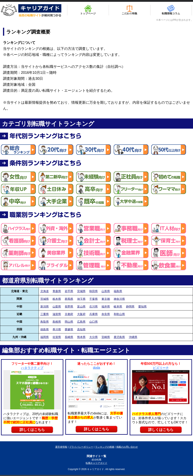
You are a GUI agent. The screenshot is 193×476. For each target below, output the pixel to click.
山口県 (93, 321)
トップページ (88, 10)
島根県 (57, 321)
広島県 (81, 321)
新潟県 (44, 306)
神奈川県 (119, 298)
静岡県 (130, 306)
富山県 (81, 306)
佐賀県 (57, 337)
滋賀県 (57, 314)
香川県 (57, 329)
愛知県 (142, 306)
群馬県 (69, 298)
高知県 (81, 329)
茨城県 (44, 298)
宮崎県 (105, 337)
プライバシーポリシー (81, 446)
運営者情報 (61, 446)
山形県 (105, 291)
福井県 (105, 306)
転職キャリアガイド (96, 463)
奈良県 (105, 314)
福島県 (118, 291)
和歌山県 (119, 314)
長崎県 (69, 337)
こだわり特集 (129, 10)
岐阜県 (118, 306)
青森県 (57, 291)
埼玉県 (81, 298)
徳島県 (44, 329)
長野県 (69, 306)
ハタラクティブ (32, 368)
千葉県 (93, 298)
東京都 (105, 298)
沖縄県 (133, 337)
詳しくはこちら (32, 430)
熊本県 (81, 337)
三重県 (44, 314)
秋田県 (93, 291)
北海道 (44, 291)
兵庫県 (93, 314)
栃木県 (57, 298)
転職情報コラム (171, 10)
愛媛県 (69, 329)
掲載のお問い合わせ (127, 446)
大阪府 (81, 314)
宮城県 (81, 291)
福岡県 (44, 337)
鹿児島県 (119, 337)
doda (96, 367)
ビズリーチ (161, 368)
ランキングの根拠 (104, 446)
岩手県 (69, 291)
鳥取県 (44, 321)
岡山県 (69, 321)
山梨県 (57, 306)
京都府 (69, 314)
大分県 (93, 337)
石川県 (93, 306)
